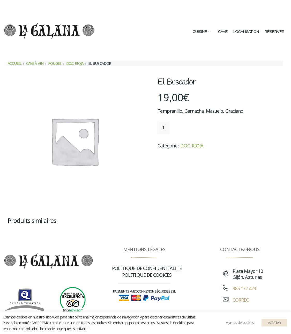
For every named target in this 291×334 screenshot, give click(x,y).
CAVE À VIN (34, 63)
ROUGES (55, 63)
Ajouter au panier (195, 127)
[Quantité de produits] (163, 127)
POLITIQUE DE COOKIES (146, 275)
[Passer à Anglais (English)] (228, 8)
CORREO (241, 300)
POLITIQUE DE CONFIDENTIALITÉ (147, 268)
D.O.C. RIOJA (75, 63)
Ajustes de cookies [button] (240, 322)
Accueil (14, 63)
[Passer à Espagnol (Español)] (192, 8)
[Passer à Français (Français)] (254, 8)
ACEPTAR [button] (274, 322)
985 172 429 (244, 288)
